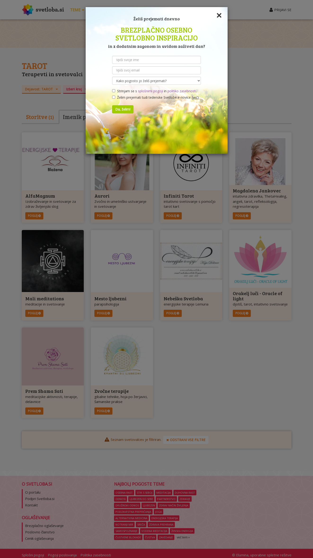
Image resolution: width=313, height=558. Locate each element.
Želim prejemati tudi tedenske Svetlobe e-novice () (155, 97)
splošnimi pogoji (150, 91)
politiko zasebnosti (182, 91)
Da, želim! (122, 109)
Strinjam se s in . (154, 91)
